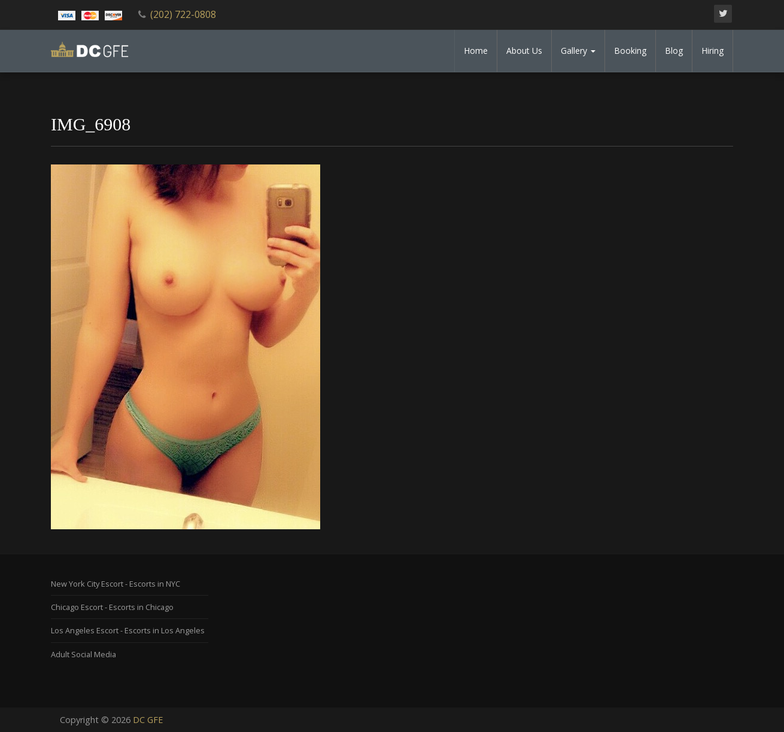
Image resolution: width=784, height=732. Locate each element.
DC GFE (148, 719)
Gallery (578, 50)
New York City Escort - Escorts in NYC (115, 583)
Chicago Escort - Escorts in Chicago (112, 607)
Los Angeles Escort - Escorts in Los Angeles (128, 630)
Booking (630, 50)
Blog (674, 50)
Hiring (712, 50)
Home (476, 50)
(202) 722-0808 (183, 14)
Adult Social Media (83, 654)
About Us (524, 50)
